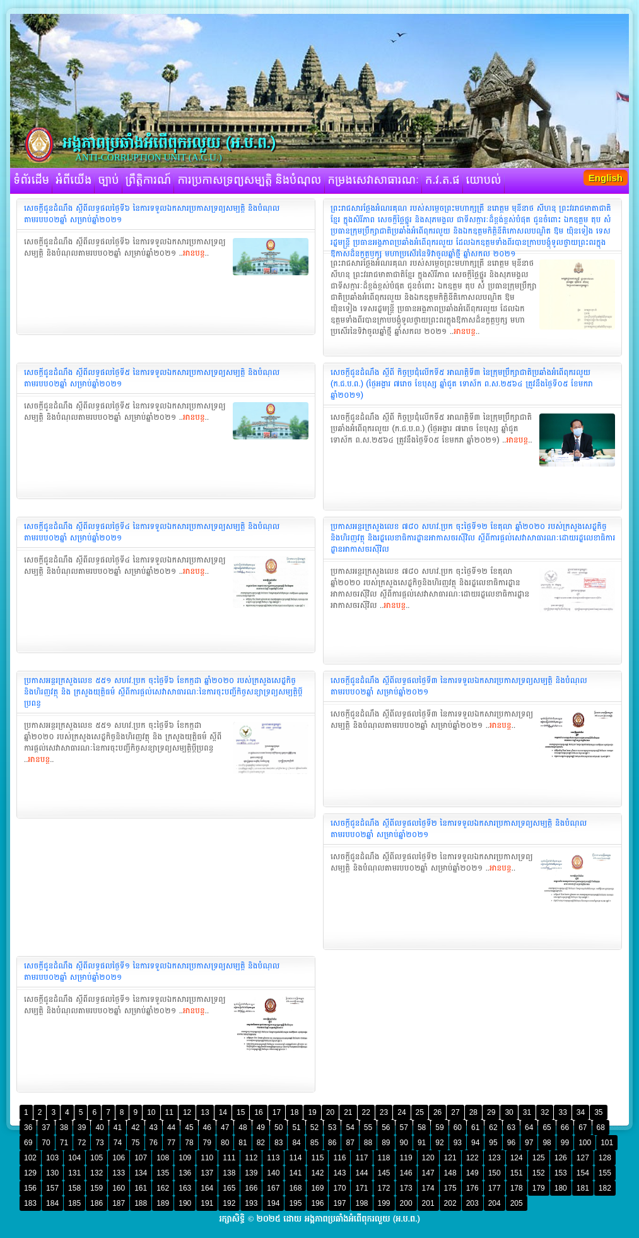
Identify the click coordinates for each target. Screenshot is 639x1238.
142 (317, 1173)
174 (428, 1188)
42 (135, 1127)
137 (207, 1173)
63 (511, 1127)
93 (458, 1142)
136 (185, 1173)
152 (538, 1173)
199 (384, 1203)
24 (401, 1112)
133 (118, 1173)
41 (118, 1127)
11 (169, 1112)
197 (339, 1203)
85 (314, 1142)
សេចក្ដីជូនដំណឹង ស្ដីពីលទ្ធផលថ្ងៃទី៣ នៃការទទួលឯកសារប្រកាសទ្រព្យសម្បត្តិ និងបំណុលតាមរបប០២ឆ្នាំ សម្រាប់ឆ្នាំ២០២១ (459, 686)
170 (339, 1188)
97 (529, 1142)
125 (538, 1157)
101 (607, 1142)
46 (207, 1127)
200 (406, 1203)
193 (251, 1203)
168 (295, 1188)
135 (162, 1173)
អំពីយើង (73, 180)
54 (350, 1127)
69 (28, 1142)
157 (52, 1188)
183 (30, 1203)
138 (229, 1173)
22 (366, 1112)
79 (207, 1142)
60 (458, 1127)
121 (450, 1157)
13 (205, 1112)
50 (278, 1127)
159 (96, 1188)
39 (82, 1127)
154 (583, 1173)
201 (428, 1203)
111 (229, 1157)
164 (207, 1188)
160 (118, 1188)
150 (494, 1173)
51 (296, 1127)
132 (96, 1173)
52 (314, 1127)
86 (332, 1142)
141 (295, 1173)
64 (529, 1127)
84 (296, 1142)
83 (278, 1142)
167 (273, 1188)
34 (581, 1112)
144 (361, 1173)
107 (140, 1157)
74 (118, 1142)
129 (30, 1173)
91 (422, 1142)
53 (332, 1127)
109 (185, 1157)
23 (384, 1112)
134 (140, 1173)
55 (368, 1127)
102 (30, 1157)
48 (242, 1127)
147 (428, 1173)
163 (185, 1188)
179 (538, 1188)
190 (185, 1203)
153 (560, 1173)
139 (251, 1173)
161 (140, 1188)
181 (583, 1188)
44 (171, 1127)
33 (562, 1112)
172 (384, 1188)
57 (404, 1127)
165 (229, 1188)
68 (601, 1127)
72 (82, 1142)
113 (273, 1157)
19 (312, 1112)
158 (74, 1188)
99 (565, 1142)
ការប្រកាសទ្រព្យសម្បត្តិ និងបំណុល (249, 180)
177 (494, 1188)
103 (52, 1157)
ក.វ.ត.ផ (442, 180)
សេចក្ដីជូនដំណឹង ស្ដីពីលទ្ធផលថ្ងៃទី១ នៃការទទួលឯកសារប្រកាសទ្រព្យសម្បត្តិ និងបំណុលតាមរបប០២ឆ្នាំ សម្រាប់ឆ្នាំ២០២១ (152, 971)
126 (560, 1157)
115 (317, 1157)
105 (96, 1157)
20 (330, 1112)
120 (428, 1157)
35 (598, 1112)
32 (545, 1112)
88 (368, 1142)
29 (491, 1112)
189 (162, 1203)
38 (64, 1127)
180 (560, 1188)
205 (516, 1203)
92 (439, 1142)
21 (348, 1112)
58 (422, 1127)
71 (64, 1142)
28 (473, 1112)
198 (361, 1203)
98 (546, 1142)
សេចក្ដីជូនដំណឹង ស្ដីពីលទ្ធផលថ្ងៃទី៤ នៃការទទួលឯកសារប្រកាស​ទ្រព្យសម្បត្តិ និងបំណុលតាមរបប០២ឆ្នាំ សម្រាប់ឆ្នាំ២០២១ (152, 532)
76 (153, 1142)
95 (493, 1142)
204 (494, 1203)
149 (472, 1173)
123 (494, 1157)
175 (450, 1188)
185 (74, 1203)
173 (406, 1188)
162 (162, 1188)
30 (509, 1112)
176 (472, 1188)
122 (472, 1157)
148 (450, 1173)
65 (546, 1127)
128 (605, 1157)
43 (153, 1127)
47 (225, 1127)
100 (584, 1142)
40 (99, 1127)
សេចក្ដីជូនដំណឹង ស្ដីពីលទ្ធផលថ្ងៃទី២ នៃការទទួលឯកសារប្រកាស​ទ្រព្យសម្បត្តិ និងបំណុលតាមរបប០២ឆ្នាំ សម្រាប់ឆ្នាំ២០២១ (459, 829)
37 (46, 1127)
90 (404, 1142)
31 (527, 1112)
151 (516, 1173)
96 (511, 1142)
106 (118, 1157)
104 (74, 1157)
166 (251, 1188)
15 (241, 1112)
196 (317, 1203)
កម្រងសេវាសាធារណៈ (373, 180)
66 (565, 1127)
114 (295, 1157)
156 (30, 1188)
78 (189, 1142)
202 (450, 1203)
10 (151, 1112)
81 (242, 1142)
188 (140, 1203)
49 (261, 1127)
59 (439, 1127)
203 (472, 1203)
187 (118, 1203)
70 (46, 1142)
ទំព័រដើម (31, 180)
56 (386, 1127)
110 (207, 1157)
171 (361, 1188)
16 (258, 1112)
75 (135, 1142)
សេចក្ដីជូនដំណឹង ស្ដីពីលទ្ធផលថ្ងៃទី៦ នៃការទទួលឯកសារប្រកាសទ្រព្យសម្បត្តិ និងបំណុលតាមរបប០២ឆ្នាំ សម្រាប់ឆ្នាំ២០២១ (152, 214)
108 (162, 1157)
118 (384, 1157)
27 (455, 1112)
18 (294, 1112)
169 (317, 1188)
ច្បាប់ (108, 180)
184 (52, 1203)
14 (223, 1112)
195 (295, 1203)
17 (277, 1112)
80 (225, 1142)
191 (207, 1203)
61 (475, 1127)
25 (420, 1112)
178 (516, 1188)
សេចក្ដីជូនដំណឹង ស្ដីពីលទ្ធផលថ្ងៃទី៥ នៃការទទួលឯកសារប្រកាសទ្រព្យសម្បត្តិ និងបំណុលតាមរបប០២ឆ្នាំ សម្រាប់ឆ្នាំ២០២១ (152, 378)
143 (339, 1173)
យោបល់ (483, 180)
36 (28, 1127)
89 (386, 1142)
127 (583, 1157)
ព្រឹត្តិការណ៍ (149, 180)
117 (361, 1157)
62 (493, 1127)
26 (437, 1112)
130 (52, 1173)
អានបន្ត (194, 253)
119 (406, 1157)
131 (74, 1173)
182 (605, 1188)
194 (273, 1203)
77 (171, 1142)
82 (261, 1142)
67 (582, 1127)
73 (99, 1142)
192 (229, 1203)
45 (189, 1127)
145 (384, 1173)
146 (406, 1173)
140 (273, 1173)
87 (350, 1142)
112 (251, 1157)
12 (187, 1112)
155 (605, 1173)
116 (339, 1157)
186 (96, 1203)
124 (516, 1157)
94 (475, 1142)
